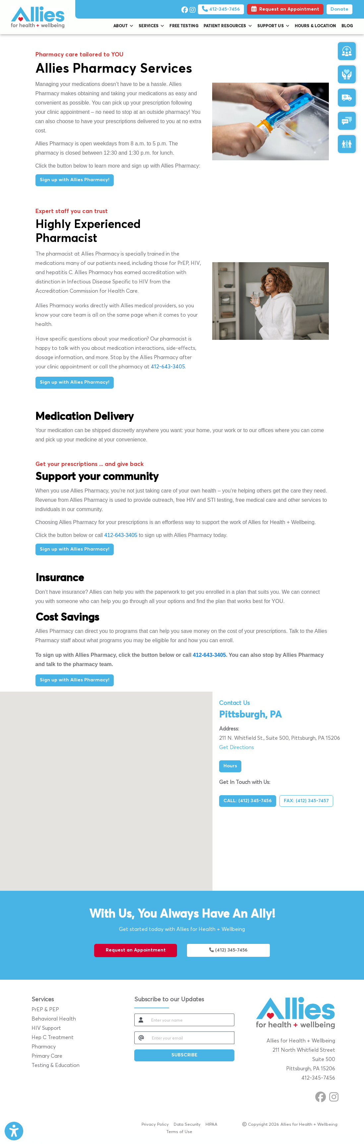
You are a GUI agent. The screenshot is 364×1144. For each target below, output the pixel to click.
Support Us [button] (273, 26)
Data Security (187, 1124)
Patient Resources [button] (228, 26)
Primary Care (46, 1056)
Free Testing (183, 26)
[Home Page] (38, 17)
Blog (347, 26)
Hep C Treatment (52, 1037)
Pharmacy (43, 1046)
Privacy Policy (155, 1124)
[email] (191, 1037)
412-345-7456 (221, 9)
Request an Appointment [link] (285, 9)
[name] (191, 1020)
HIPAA (211, 1124)
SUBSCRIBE (184, 1055)
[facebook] (183, 9)
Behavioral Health (53, 1019)
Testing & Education (55, 1065)
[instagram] (192, 9)
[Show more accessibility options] (14, 1131)
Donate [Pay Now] (339, 9)
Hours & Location (315, 26)
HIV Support (46, 1028)
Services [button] (151, 26)
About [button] (123, 26)
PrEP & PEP (45, 1009)
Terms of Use (179, 1131)
